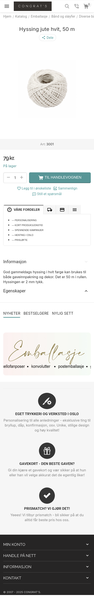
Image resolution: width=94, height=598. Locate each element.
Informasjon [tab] (46, 261)
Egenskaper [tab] (46, 290)
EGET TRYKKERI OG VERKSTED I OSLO (47, 414)
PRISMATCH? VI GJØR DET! (47, 508)
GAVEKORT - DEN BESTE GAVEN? (46, 463)
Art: (43, 144)
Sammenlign (65, 188)
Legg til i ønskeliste (34, 188)
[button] (47, 37)
